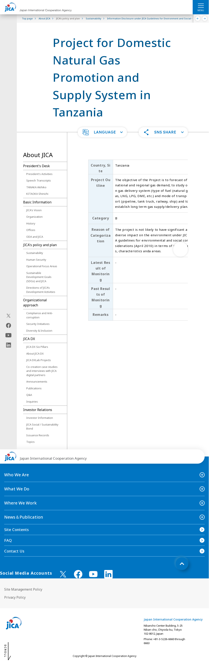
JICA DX (29, 338)
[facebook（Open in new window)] (8, 325)
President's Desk (36, 166)
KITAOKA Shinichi (37, 194)
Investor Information (39, 418)
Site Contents (16, 529)
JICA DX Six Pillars (37, 347)
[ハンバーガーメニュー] (200, 5)
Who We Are (16, 475)
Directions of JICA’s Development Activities (40, 290)
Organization (34, 217)
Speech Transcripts (38, 180)
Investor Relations (37, 409)
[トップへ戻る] (182, 563)
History (30, 223)
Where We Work (20, 503)
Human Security (36, 260)
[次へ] (180, 249)
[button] (102, 132)
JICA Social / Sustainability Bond (42, 427)
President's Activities (39, 174)
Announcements (36, 381)
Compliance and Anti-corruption (39, 315)
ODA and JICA (34, 237)
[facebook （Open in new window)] (78, 574)
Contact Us (14, 551)
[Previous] (197, 18)
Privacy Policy (15, 597)
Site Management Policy (23, 589)
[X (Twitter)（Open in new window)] (8, 316)
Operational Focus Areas (41, 266)
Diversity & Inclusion (39, 330)
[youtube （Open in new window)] (93, 574)
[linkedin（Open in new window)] (8, 344)
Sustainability (34, 253)
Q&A (29, 395)
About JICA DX (35, 353)
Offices (30, 230)
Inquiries (32, 401)
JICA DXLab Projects (38, 360)
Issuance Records (37, 435)
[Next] (204, 18)
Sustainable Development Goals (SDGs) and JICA (38, 277)
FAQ (8, 540)
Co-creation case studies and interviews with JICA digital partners (42, 371)
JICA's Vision (34, 210)
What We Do (16, 489)
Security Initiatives (38, 324)
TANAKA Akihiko (36, 187)
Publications (34, 388)
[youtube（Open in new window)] (8, 335)
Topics (30, 442)
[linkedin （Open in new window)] (108, 574)
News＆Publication (23, 517)
